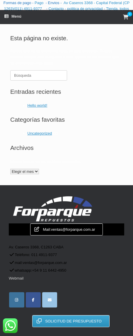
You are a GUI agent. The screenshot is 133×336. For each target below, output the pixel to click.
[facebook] (33, 299)
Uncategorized (40, 133)
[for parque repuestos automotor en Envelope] (49, 299)
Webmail (16, 278)
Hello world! (37, 105)
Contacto (57, 8)
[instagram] (16, 299)
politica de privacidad (85, 8)
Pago (39, 3)
